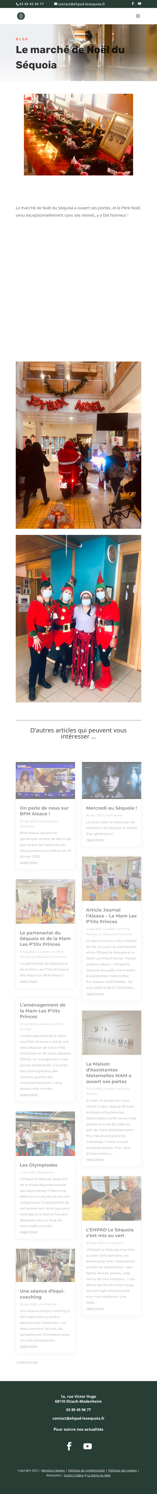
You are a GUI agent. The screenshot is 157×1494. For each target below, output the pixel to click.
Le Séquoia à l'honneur (49, 957)
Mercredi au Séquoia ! (111, 808)
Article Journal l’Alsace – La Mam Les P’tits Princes (111, 915)
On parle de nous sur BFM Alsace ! (44, 811)
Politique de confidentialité (86, 1470)
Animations (46, 1172)
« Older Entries (27, 1362)
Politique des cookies (122, 1470)
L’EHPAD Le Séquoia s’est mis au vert (110, 1232)
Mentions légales (53, 1470)
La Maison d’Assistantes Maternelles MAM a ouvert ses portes (108, 1072)
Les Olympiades (38, 1165)
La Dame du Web (99, 1475)
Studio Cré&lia (74, 1475)
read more (28, 862)
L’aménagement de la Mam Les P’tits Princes (43, 1010)
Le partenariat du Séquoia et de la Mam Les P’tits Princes (45, 938)
